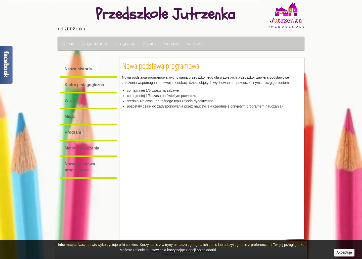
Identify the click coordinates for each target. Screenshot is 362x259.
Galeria (171, 43)
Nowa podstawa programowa (79, 167)
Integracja (125, 43)
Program (72, 132)
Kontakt (194, 43)
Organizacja (94, 43)
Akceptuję (344, 252)
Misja (69, 116)
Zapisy (150, 43)
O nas (68, 43)
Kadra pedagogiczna (84, 85)
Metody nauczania (81, 148)
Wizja (69, 100)
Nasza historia (78, 69)
